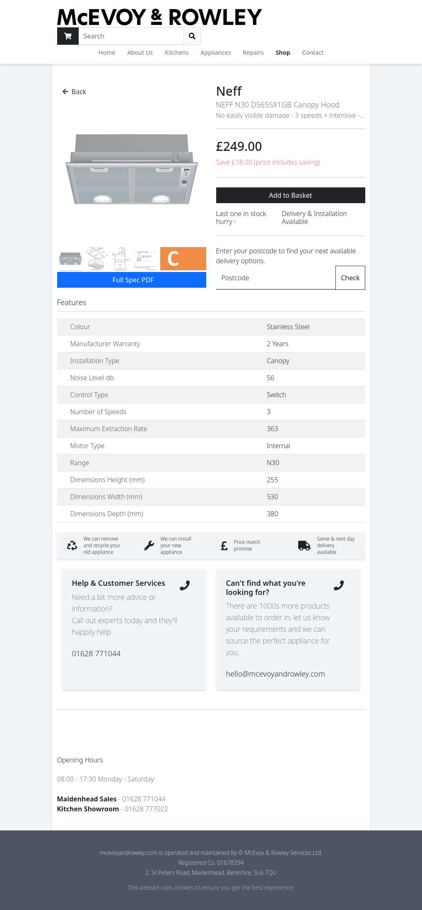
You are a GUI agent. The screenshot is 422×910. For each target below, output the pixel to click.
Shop (283, 52)
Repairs (253, 52)
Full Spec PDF (133, 279)
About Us (140, 52)
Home (107, 52)
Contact (312, 52)
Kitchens (177, 52)
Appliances (215, 52)
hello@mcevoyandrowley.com (275, 674)
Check (350, 277)
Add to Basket (290, 195)
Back (75, 91)
